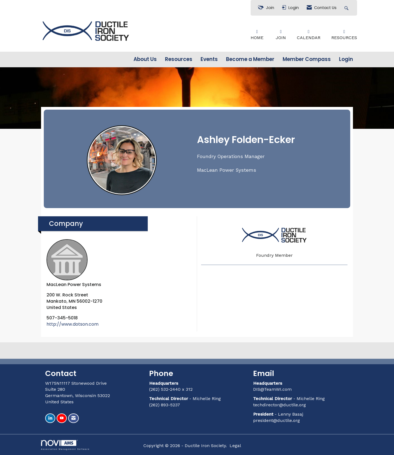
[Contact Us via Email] (73, 418)
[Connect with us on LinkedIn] (50, 418)
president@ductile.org (276, 420)
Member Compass (307, 59)
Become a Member (250, 59)
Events (209, 59)
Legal (235, 445)
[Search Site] (347, 8)
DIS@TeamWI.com (273, 389)
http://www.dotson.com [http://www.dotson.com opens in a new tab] (73, 324)
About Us (145, 59)
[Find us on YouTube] (62, 418)
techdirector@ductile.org (279, 404)
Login (346, 59)
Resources (178, 59)
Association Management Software (65, 445)
